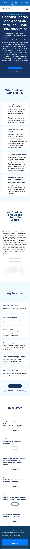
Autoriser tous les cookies (15, 540)
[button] (15, 113)
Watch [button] (15, 448)
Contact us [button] (15, 71)
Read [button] (15, 430)
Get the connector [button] (15, 68)
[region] (15, 537)
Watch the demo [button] (15, 260)
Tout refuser (15, 543)
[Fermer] (26, 527)
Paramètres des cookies (15, 547)
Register (14, 4)
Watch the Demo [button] (15, 386)
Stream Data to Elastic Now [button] (15, 390)
